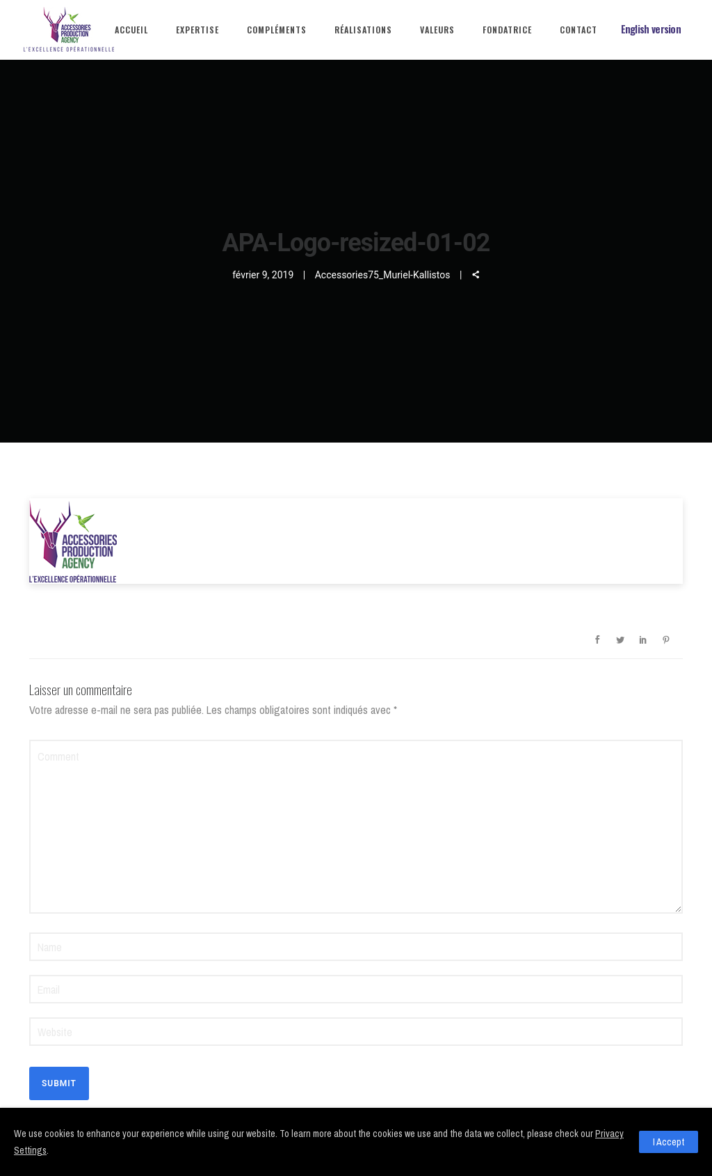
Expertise (197, 29)
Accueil (131, 29)
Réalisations (363, 29)
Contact (578, 29)
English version (651, 29)
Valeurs (437, 29)
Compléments (277, 29)
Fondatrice (507, 29)
